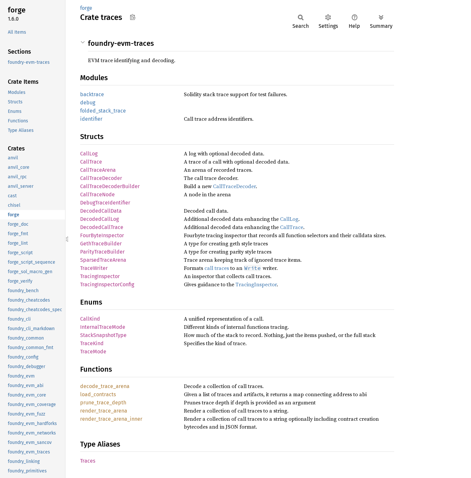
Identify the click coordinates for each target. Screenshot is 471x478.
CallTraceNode (97, 194)
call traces (216, 268)
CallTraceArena (98, 170)
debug (87, 102)
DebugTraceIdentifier (105, 203)
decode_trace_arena (105, 386)
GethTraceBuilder (101, 243)
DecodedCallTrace (101, 227)
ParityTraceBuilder (102, 252)
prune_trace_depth (103, 402)
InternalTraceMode (102, 327)
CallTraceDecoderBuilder (110, 186)
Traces (87, 461)
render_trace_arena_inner (111, 419)
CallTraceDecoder (101, 178)
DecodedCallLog (99, 219)
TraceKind (92, 343)
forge (86, 8)
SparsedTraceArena (103, 260)
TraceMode (93, 351)
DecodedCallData (101, 211)
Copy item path (132, 17)
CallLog (88, 153)
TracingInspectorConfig (107, 284)
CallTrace (91, 162)
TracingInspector (100, 276)
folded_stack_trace (103, 111)
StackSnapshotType (103, 335)
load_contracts (98, 394)
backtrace (92, 94)
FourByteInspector (102, 235)
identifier (91, 119)
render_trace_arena (103, 411)
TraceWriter (94, 268)
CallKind (90, 319)
